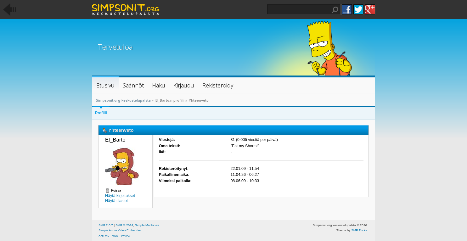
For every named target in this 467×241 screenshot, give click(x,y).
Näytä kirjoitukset (120, 195)
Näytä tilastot (116, 201)
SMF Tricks (359, 230)
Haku (335, 9)
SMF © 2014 (124, 225)
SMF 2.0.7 (105, 225)
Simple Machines (147, 225)
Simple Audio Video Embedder (119, 230)
